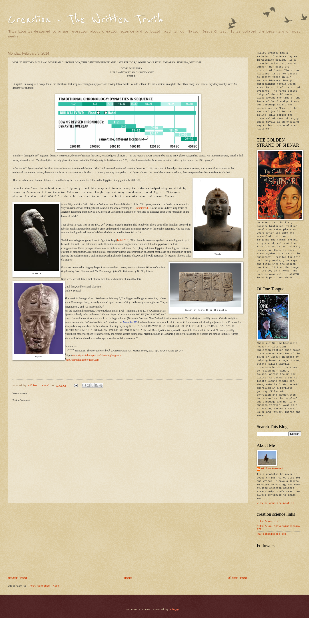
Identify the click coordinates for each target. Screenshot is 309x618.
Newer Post (18, 578)
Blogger (175, 610)
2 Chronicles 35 (141, 208)
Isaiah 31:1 (122, 240)
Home (128, 578)
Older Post (238, 578)
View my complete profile (275, 503)
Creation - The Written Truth (85, 19)
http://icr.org (268, 521)
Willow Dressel (272, 469)
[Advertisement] (128, 540)
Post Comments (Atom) (45, 586)
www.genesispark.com (271, 534)
